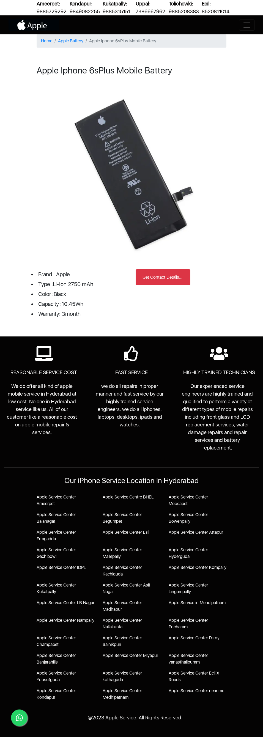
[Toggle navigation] (246, 25)
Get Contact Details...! (163, 277)
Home (46, 40)
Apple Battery (70, 40)
